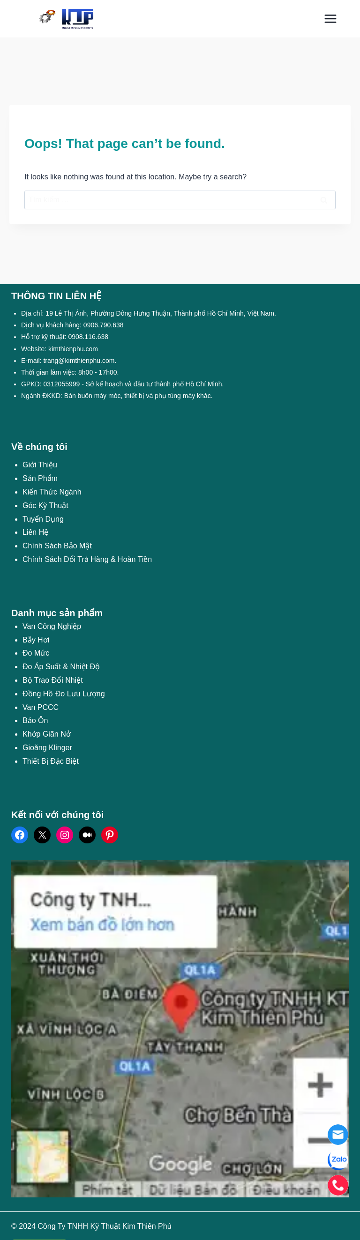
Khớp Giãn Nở (46, 734)
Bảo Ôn (35, 720)
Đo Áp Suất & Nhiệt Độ (61, 667)
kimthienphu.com (73, 349)
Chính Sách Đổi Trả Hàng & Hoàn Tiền (87, 559)
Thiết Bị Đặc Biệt (50, 761)
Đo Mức (35, 653)
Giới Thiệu (39, 465)
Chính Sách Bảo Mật (57, 546)
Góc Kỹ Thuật (45, 505)
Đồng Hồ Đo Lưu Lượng (63, 694)
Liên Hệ (35, 532)
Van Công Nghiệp (51, 626)
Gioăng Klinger (47, 748)
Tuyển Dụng (43, 519)
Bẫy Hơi (35, 640)
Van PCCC (40, 707)
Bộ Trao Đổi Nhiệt (52, 680)
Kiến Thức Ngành (52, 492)
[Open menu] (330, 18)
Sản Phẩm (40, 478)
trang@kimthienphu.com (78, 360)
